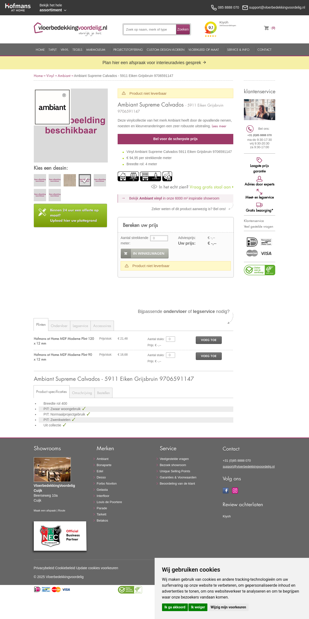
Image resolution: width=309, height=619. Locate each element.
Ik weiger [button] (198, 607)
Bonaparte (104, 465)
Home (40, 50)
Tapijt (53, 50)
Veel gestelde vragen (258, 226)
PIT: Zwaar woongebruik (63, 409)
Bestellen (103, 392)
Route (61, 510)
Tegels (77, 50)
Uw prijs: (187, 243)
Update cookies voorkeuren (97, 568)
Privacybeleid (44, 568)
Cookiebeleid (65, 568)
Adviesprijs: (187, 238)
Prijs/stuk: (105, 338)
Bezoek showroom (173, 465)
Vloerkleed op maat (203, 50)
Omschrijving (82, 392)
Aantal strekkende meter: (134, 240)
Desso (101, 477)
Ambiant (64, 75)
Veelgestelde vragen (174, 459)
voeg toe (209, 340)
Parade (102, 508)
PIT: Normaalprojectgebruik (65, 414)
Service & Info (238, 50)
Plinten (41, 324)
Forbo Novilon (107, 483)
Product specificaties (51, 391)
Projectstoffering (128, 50)
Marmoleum (95, 50)
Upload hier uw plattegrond (74, 215)
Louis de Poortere (109, 502)
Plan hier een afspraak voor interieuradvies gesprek (154, 62)
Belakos (102, 520)
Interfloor (103, 496)
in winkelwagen (148, 253)
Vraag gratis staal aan (191, 186)
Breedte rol (52, 403)
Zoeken (183, 29)
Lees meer (219, 126)
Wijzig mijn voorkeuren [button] (228, 607)
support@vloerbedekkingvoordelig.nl (249, 466)
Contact (264, 50)
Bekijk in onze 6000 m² (174, 198)
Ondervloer (59, 325)
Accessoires (102, 325)
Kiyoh (227, 516)
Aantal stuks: (155, 339)
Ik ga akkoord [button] (174, 607)
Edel (100, 471)
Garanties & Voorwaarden (178, 477)
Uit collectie (53, 425)
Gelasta (102, 490)
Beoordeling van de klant (177, 483)
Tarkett (101, 514)
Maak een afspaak (45, 510)
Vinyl (65, 50)
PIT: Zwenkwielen (58, 420)
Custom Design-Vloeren (165, 50)
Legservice (80, 325)
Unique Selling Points (175, 471)
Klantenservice (254, 221)
